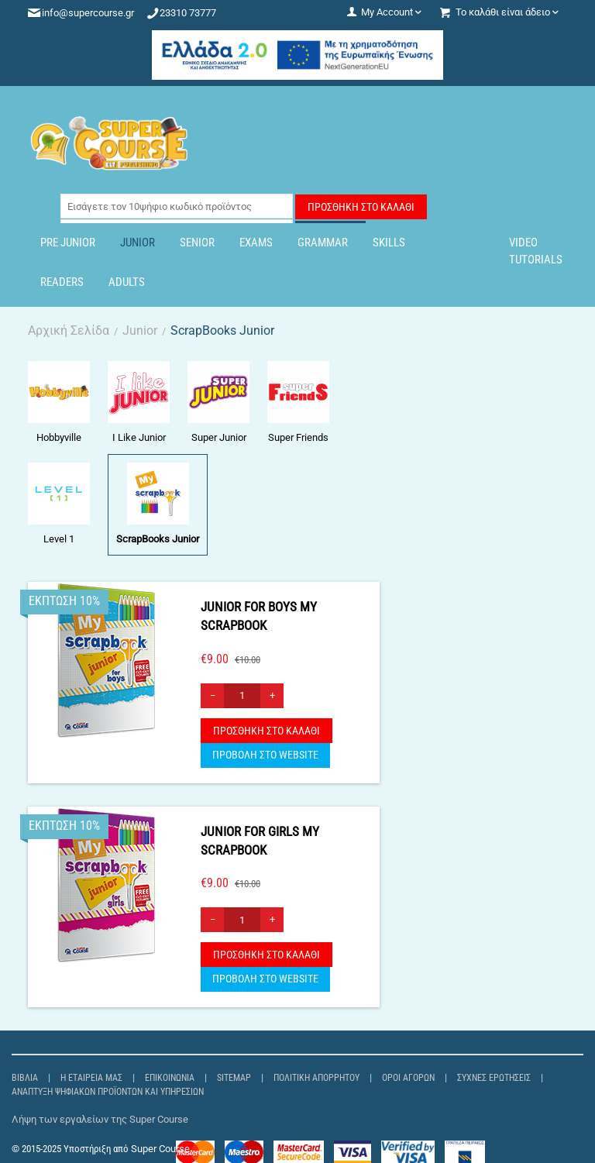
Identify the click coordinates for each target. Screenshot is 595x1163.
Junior (137, 242)
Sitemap (234, 1077)
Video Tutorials (535, 251)
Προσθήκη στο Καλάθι (361, 207)
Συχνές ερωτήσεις (494, 1077)
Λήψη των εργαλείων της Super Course (100, 1119)
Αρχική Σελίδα (68, 330)
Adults (126, 282)
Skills (389, 242)
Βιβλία (25, 1077)
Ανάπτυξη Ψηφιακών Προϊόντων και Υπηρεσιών (108, 1091)
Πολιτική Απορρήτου (316, 1077)
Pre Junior (67, 242)
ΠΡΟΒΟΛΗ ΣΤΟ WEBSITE (265, 754)
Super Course (160, 1148)
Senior (197, 242)
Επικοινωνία (169, 1077)
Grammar (323, 242)
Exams (256, 242)
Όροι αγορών (408, 1077)
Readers (62, 282)
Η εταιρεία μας (91, 1077)
